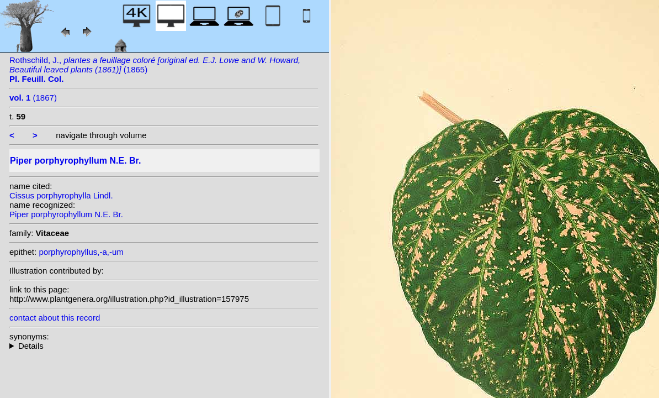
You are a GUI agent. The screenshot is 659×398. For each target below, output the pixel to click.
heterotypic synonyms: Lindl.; (163, 345)
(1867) (33, 97)
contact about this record (54, 317)
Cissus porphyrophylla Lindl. (61, 195)
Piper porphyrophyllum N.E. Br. (66, 214)
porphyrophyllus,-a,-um (81, 251)
